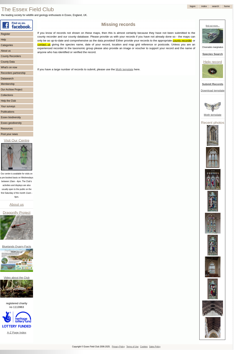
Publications (7, 111)
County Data (8, 61)
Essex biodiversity (11, 117)
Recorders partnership (13, 73)
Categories (7, 45)
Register (5, 34)
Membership (8, 84)
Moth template (212, 114)
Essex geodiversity (11, 123)
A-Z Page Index (16, 332)
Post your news (9, 134)
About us (6, 50)
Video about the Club (16, 277)
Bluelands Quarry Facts (16, 246)
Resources (7, 128)
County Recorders (11, 56)
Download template (212, 90)
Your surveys (8, 106)
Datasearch (7, 78)
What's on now (9, 67)
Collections (7, 95)
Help (3, 39)
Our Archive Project (11, 89)
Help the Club (8, 100)
